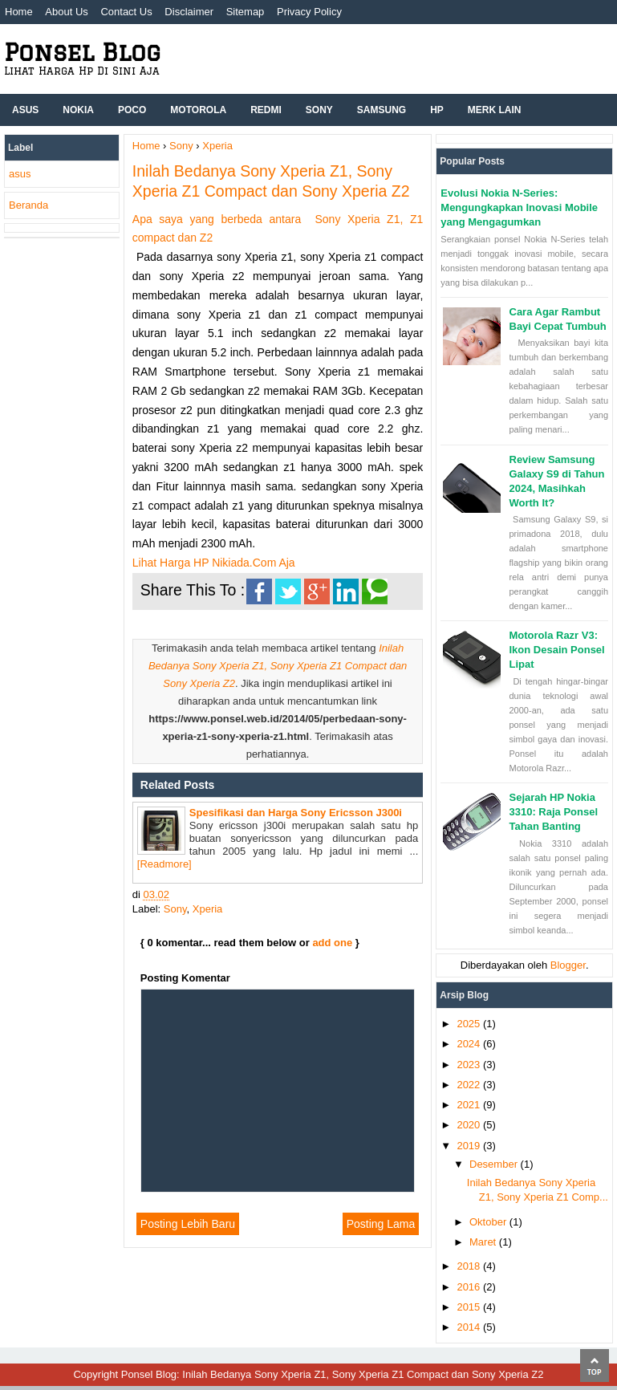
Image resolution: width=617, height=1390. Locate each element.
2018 (470, 1266)
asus (19, 174)
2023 (470, 1065)
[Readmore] (164, 864)
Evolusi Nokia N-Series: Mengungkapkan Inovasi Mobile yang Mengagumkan (519, 207)
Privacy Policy (309, 12)
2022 (470, 1085)
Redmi (266, 110)
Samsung (381, 110)
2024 (470, 1044)
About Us (66, 12)
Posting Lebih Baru (187, 1223)
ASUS (25, 110)
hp (437, 110)
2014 (470, 1327)
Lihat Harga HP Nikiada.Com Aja (213, 562)
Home (19, 12)
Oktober (489, 1222)
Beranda (28, 205)
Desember (495, 1164)
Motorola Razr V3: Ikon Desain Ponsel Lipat (557, 649)
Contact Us (126, 12)
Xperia (208, 909)
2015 (470, 1307)
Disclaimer (188, 12)
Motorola (198, 110)
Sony (319, 110)
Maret (484, 1242)
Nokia (78, 110)
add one (332, 943)
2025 (470, 1024)
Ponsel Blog (82, 52)
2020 (470, 1125)
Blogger (568, 965)
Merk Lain (495, 110)
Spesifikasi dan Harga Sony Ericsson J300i (295, 813)
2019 (470, 1146)
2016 (470, 1287)
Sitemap (245, 12)
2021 (470, 1105)
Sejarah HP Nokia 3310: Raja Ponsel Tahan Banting (554, 811)
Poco (132, 110)
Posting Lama (381, 1223)
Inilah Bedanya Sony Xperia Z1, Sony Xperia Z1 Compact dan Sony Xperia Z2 (277, 665)
